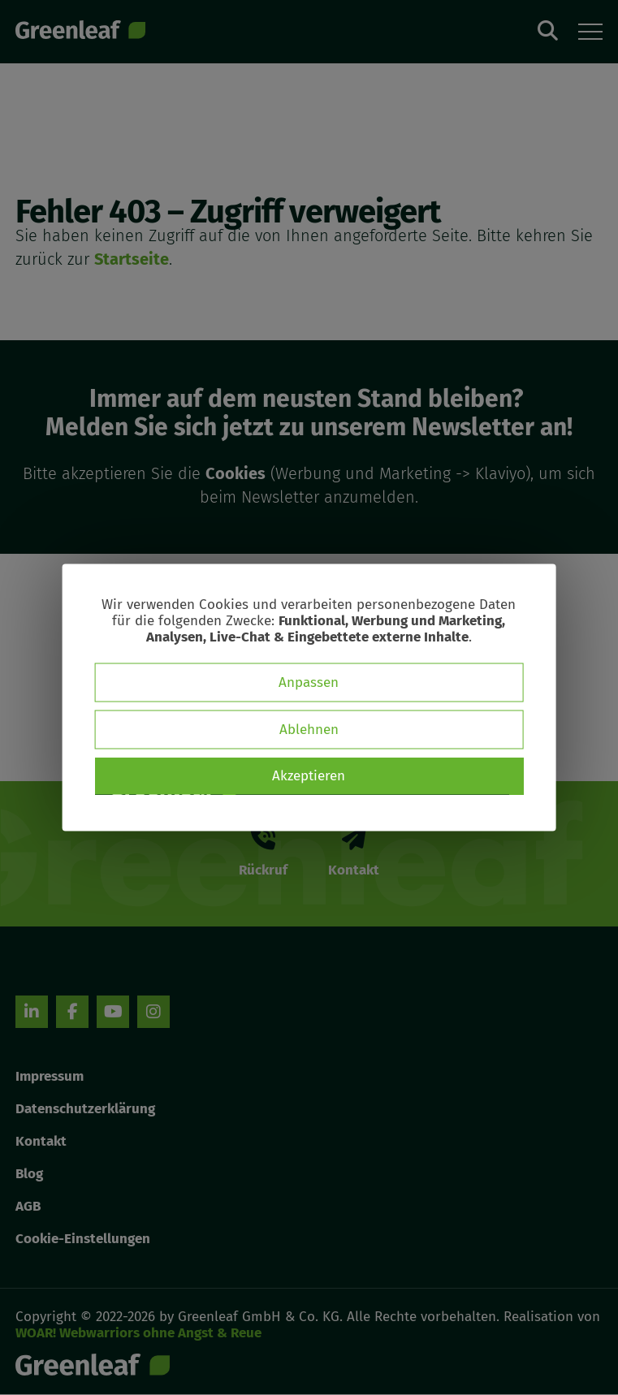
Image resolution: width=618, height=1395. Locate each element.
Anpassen (309, 682)
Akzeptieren (308, 775)
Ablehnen (309, 729)
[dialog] (309, 697)
